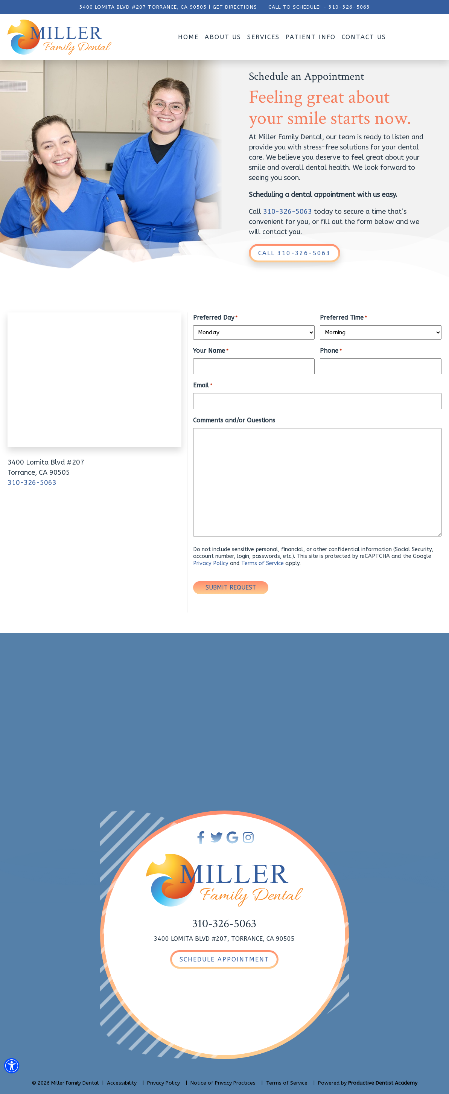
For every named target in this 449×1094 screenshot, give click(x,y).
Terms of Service (262, 563)
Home (188, 37)
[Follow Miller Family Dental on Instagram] (248, 837)
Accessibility (122, 1083)
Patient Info (311, 37)
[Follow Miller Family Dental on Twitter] (216, 837)
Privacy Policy (210, 563)
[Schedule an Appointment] (224, 959)
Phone (331, 351)
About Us (223, 37)
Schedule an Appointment (306, 77)
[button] (12, 1067)
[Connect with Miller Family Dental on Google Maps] (232, 837)
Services (263, 37)
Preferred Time (343, 318)
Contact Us (364, 37)
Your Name (210, 351)
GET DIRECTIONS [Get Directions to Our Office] (235, 7)
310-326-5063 (349, 7)
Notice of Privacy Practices (223, 1083)
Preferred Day (215, 318)
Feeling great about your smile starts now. (330, 108)
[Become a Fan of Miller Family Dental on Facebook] (201, 837)
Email (202, 386)
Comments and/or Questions (234, 420)
